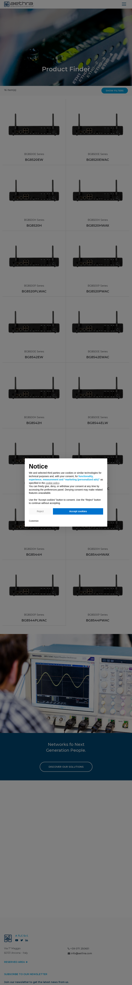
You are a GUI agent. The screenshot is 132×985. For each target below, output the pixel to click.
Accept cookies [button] (78, 511)
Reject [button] (40, 511)
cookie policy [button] (52, 483)
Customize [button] (33, 521)
